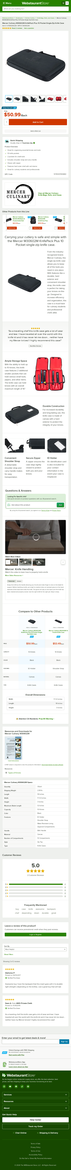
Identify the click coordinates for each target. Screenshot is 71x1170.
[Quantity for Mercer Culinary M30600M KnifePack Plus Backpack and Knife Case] (30, 228)
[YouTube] (10, 1086)
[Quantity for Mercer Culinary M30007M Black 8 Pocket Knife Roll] (5, 228)
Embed (19, 581)
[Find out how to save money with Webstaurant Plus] (4, 217)
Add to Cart (11, 228)
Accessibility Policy (35, 1155)
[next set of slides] (67, 223)
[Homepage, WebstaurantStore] (35, 3)
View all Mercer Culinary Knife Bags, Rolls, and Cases (50, 194)
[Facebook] (16, 1086)
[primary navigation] (7, 3)
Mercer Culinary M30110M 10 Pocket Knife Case (58, 631)
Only (5, 111)
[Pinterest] (28, 1086)
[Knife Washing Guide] (13, 749)
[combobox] (35, 8)
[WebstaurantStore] (31, 1075)
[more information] (34, 143)
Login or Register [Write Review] (35, 934)
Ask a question (29, 28)
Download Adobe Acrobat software (52, 765)
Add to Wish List (35, 131)
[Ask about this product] (35, 505)
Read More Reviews (35, 346)
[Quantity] (6, 122)
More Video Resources (13, 575)
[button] (9, 99)
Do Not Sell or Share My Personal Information (35, 1158)
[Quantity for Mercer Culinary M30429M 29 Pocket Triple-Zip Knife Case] (56, 228)
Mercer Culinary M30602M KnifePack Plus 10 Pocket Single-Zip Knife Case (31, 632)
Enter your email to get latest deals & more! (24, 1038)
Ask (60, 505)
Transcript (11, 581)
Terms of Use (45, 510)
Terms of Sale (35, 1144)
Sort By (6, 946)
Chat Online (19, 1133)
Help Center (35, 1120)
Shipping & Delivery (47, 1133)
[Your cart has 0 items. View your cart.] (65, 3)
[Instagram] (4, 1086)
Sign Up (64, 1042)
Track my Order (35, 1126)
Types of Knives (21, 773)
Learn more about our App (18, 1067)
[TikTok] (22, 1086)
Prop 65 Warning (46, 719)
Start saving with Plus (16, 1055)
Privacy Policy (56, 510)
